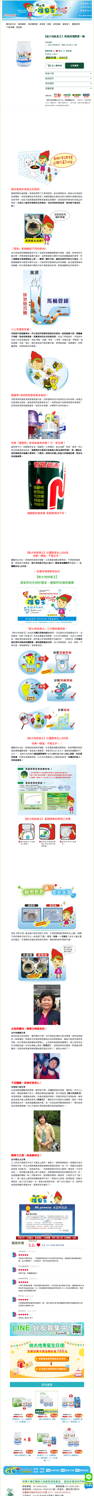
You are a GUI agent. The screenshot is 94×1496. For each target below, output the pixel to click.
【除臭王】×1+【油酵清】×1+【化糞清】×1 (22, 1420)
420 (64, 51)
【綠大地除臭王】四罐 (46, 1419)
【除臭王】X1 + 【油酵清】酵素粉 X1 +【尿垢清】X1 (71, 1420)
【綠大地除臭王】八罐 (22, 1455)
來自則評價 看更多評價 (53, 1245)
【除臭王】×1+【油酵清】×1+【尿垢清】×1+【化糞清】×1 (46, 1458)
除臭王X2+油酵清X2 (71, 1455)
